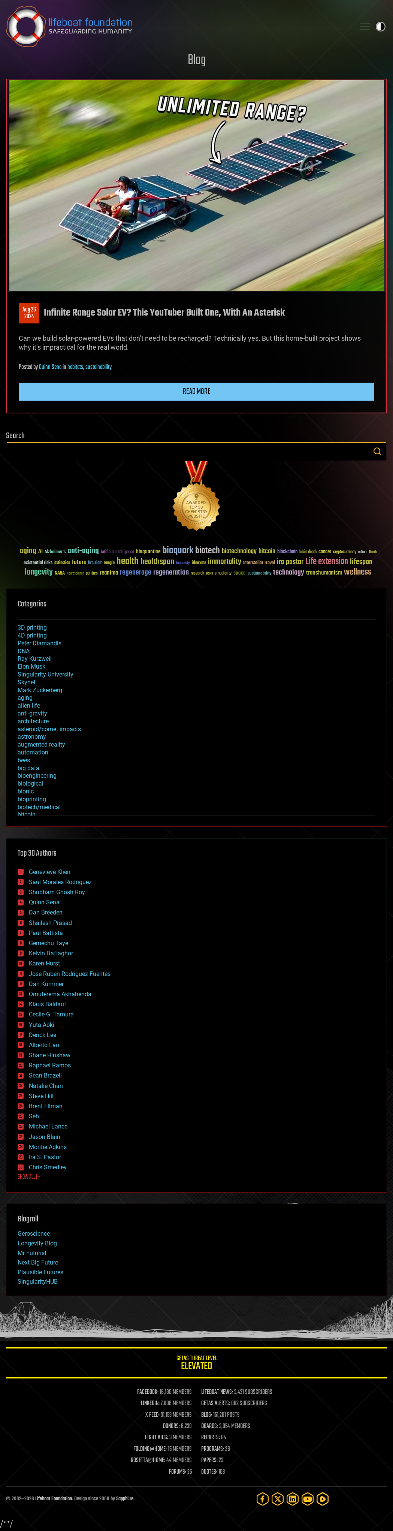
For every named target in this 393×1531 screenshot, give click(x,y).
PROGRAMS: (212, 1449)
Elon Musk (31, 666)
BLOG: (206, 1415)
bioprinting (32, 799)
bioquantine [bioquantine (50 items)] (148, 551)
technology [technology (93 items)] (288, 573)
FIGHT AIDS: (156, 1438)
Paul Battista (46, 933)
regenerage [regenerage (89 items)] (135, 573)
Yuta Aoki (41, 1024)
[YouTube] (308, 1499)
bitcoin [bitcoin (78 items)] (267, 551)
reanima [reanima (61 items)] (109, 572)
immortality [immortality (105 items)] (224, 561)
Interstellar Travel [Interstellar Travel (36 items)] (259, 563)
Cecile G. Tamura (51, 1014)
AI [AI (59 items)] (40, 551)
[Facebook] (263, 1499)
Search (377, 451)
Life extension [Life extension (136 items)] (326, 562)
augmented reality (41, 744)
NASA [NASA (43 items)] (60, 573)
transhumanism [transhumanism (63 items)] (324, 572)
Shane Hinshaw (49, 1055)
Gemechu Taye (48, 943)
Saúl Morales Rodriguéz (60, 882)
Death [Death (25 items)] (373, 552)
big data (28, 768)
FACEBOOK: (147, 1392)
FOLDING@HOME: (150, 1449)
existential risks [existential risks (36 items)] (38, 563)
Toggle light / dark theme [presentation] (381, 26)
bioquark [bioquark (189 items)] (178, 550)
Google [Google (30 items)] (109, 563)
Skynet (27, 682)
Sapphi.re (124, 1499)
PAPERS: (209, 1460)
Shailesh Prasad (50, 922)
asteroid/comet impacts (49, 729)
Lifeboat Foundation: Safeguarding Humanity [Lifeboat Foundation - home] (178, 26)
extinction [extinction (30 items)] (62, 563)
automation (33, 752)
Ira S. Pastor (45, 1157)
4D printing (32, 635)
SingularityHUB (38, 1281)
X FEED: (152, 1415)
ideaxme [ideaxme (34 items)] (199, 563)
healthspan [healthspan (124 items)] (157, 562)
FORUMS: (177, 1472)
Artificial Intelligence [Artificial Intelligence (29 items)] (117, 552)
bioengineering (37, 775)
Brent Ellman (46, 1106)
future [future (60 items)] (79, 562)
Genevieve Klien (49, 871)
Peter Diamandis (39, 643)
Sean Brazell (45, 1075)
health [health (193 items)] (128, 561)
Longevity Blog (37, 1243)
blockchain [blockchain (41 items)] (287, 552)
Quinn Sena (50, 367)
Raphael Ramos (50, 1065)
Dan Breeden (46, 912)
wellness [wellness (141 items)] (357, 572)
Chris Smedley (48, 1167)
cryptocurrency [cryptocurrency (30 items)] (344, 552)
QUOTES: (209, 1472)
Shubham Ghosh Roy (57, 892)
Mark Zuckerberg (40, 690)
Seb (34, 1116)
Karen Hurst (44, 963)
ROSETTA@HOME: (148, 1460)
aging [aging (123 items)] (27, 551)
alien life (29, 705)
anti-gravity (32, 713)
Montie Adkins (48, 1147)
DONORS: (171, 1426)
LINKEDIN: (150, 1403)
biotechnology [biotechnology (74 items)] (239, 551)
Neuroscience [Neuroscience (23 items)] (75, 574)
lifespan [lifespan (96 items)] (361, 562)
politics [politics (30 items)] (92, 573)
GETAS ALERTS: (215, 1403)
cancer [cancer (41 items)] (324, 552)
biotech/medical (39, 807)
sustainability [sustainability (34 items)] (259, 573)
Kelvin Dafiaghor (51, 953)
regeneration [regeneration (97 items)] (171, 572)
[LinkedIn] (293, 1499)
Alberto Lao (44, 1045)
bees (24, 760)
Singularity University (45, 674)
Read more (197, 391)
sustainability (98, 367)
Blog (197, 60)
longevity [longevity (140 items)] (39, 572)
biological (30, 783)
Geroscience (34, 1233)
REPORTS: (210, 1438)
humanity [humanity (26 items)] (183, 563)
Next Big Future (38, 1262)
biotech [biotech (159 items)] (207, 551)
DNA (24, 651)
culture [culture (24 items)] (362, 552)
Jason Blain (44, 1136)
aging (25, 697)
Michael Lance (48, 1126)
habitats (75, 367)
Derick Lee (42, 1035)
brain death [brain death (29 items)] (308, 552)
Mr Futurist (32, 1253)
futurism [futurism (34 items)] (95, 563)
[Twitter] (278, 1499)
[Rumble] (323, 1499)
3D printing (32, 627)
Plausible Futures (40, 1272)
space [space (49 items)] (239, 573)
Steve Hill (41, 1096)
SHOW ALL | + (29, 1177)
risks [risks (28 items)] (209, 573)
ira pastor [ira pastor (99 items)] (290, 562)
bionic (26, 791)
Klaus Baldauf (47, 1004)
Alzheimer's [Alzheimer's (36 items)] (55, 552)
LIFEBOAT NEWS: (217, 1392)
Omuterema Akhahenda (60, 994)
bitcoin (27, 814)
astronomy (32, 736)
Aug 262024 (29, 313)
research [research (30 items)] (197, 573)
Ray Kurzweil (35, 658)
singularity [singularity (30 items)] (223, 573)
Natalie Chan (46, 1086)
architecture (33, 721)
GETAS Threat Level (196, 1364)
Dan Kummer (46, 984)
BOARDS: (209, 1426)
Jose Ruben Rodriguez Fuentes (70, 973)
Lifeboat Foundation (53, 1499)
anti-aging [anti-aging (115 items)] (83, 551)
